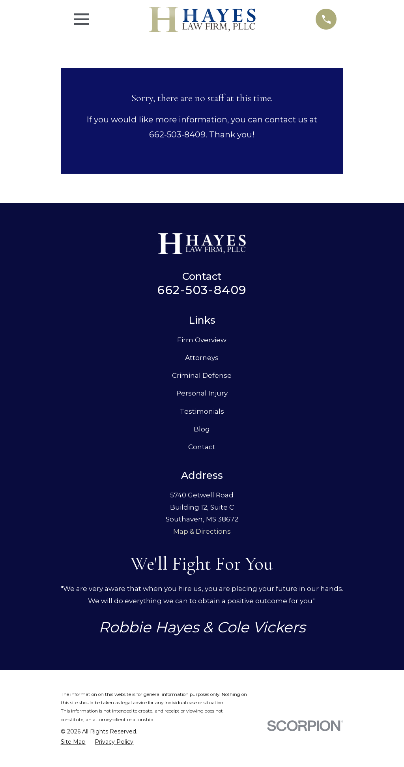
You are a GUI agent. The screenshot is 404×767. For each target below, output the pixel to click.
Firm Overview (201, 340)
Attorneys (202, 358)
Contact (201, 447)
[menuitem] (73, 742)
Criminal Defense (202, 375)
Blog (202, 429)
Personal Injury (202, 393)
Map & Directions (202, 531)
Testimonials (202, 411)
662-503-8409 (201, 290)
